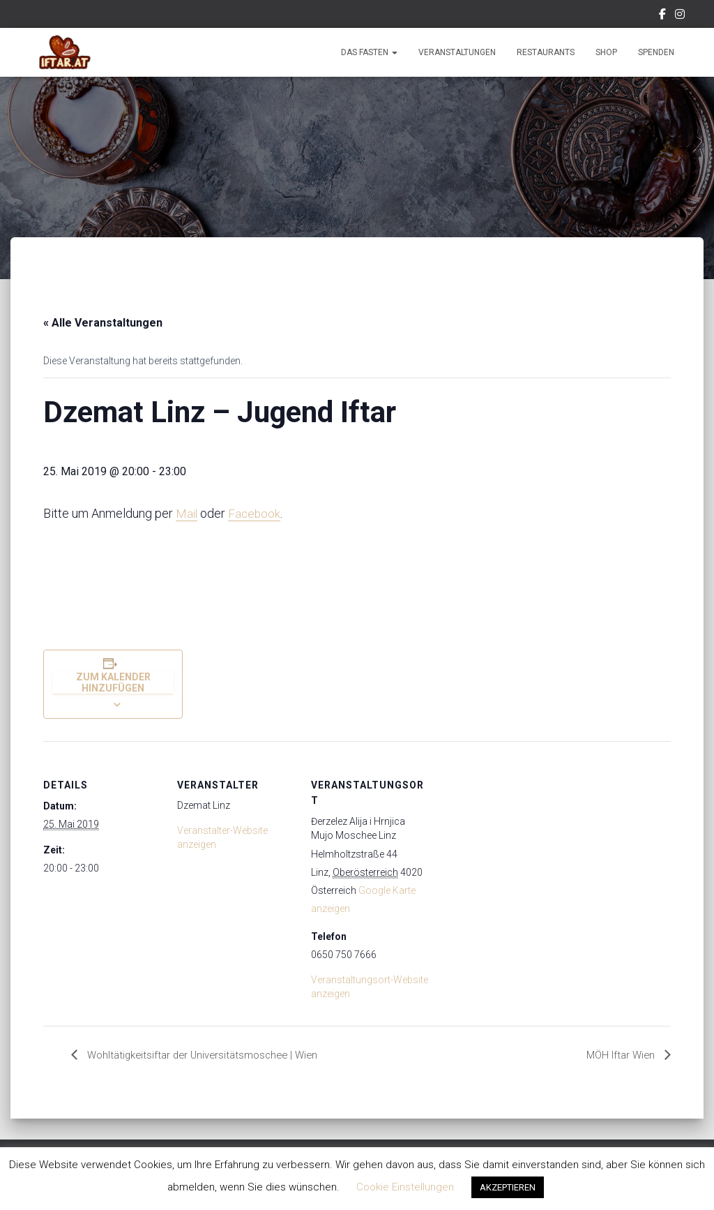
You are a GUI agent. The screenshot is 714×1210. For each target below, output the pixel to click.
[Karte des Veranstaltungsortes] (518, 837)
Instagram (680, 16)
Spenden (656, 52)
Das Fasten (369, 52)
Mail (187, 513)
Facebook (662, 16)
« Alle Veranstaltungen (102, 322)
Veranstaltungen (457, 52)
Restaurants (546, 52)
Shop (606, 52)
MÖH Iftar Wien (620, 1055)
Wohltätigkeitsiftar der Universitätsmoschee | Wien (207, 1055)
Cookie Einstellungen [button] (405, 1187)
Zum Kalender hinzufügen (113, 682)
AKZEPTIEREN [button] (508, 1187)
